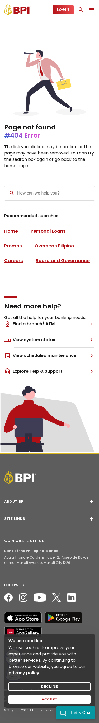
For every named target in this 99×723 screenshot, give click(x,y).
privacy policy (23, 673)
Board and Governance (63, 260)
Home (11, 231)
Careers (13, 260)
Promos (13, 246)
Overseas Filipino (54, 246)
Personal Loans (48, 231)
